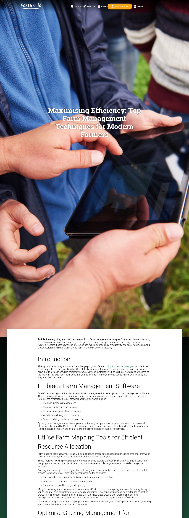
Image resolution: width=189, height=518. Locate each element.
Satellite (89, 6)
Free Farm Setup (119, 6)
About (76, 6)
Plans (101, 6)
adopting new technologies (120, 366)
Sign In (138, 6)
